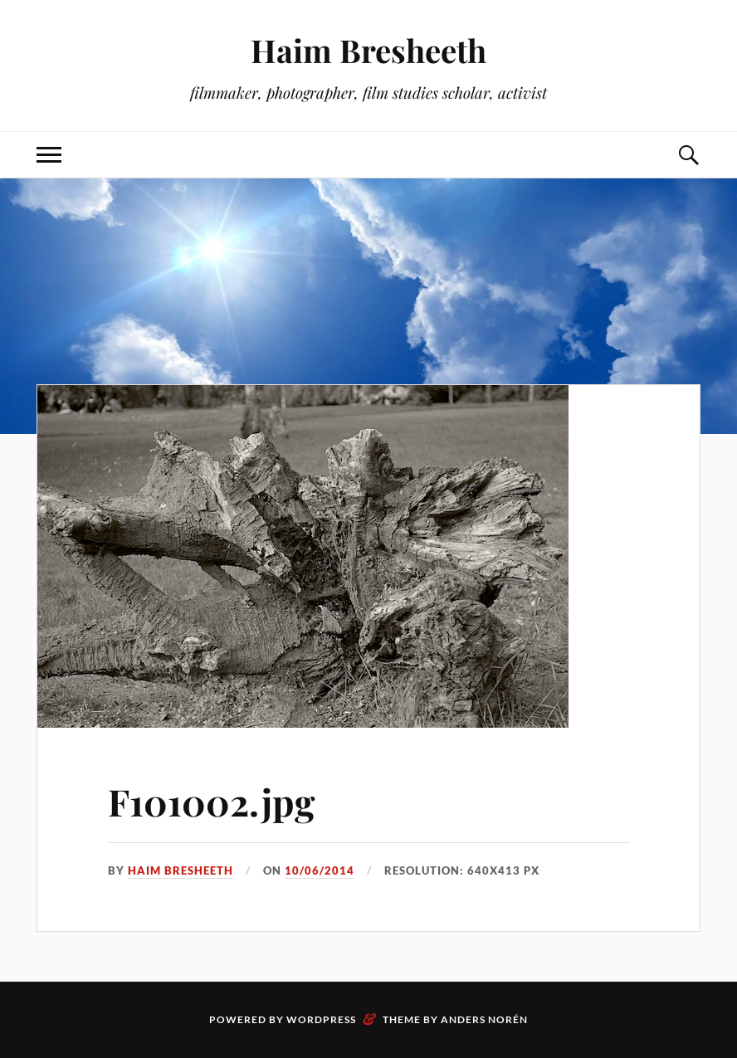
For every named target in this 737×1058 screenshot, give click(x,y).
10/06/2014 (319, 870)
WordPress (321, 1019)
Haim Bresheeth (368, 50)
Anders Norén (484, 1019)
